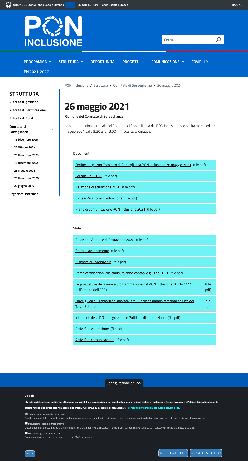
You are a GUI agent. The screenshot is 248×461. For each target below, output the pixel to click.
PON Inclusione (76, 85)
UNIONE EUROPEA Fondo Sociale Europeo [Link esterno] (38, 5)
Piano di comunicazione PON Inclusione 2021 (111, 209)
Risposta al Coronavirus (94, 262)
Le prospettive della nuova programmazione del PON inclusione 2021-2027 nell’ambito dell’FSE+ (133, 286)
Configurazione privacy (124, 388)
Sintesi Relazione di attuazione (99, 198)
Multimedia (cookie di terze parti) (44, 439)
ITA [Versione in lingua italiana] (234, 5)
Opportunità (102, 61)
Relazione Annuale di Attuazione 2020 (105, 239)
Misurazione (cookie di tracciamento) (46, 429)
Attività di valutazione (93, 328)
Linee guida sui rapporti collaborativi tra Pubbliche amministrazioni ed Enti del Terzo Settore (134, 303)
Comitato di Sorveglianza (132, 85)
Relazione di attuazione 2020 (97, 187)
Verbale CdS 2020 (89, 176)
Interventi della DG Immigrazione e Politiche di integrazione (121, 317)
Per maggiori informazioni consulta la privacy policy (153, 413)
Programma (38, 61)
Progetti (133, 61)
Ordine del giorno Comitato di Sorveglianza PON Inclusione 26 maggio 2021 (134, 165)
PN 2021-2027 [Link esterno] (36, 71)
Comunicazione (167, 61)
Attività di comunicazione (95, 340)
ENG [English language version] (239, 5)
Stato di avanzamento (93, 251)
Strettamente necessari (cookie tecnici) (47, 420)
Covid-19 (200, 61)
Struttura (71, 61)
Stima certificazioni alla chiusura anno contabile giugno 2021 (122, 273)
